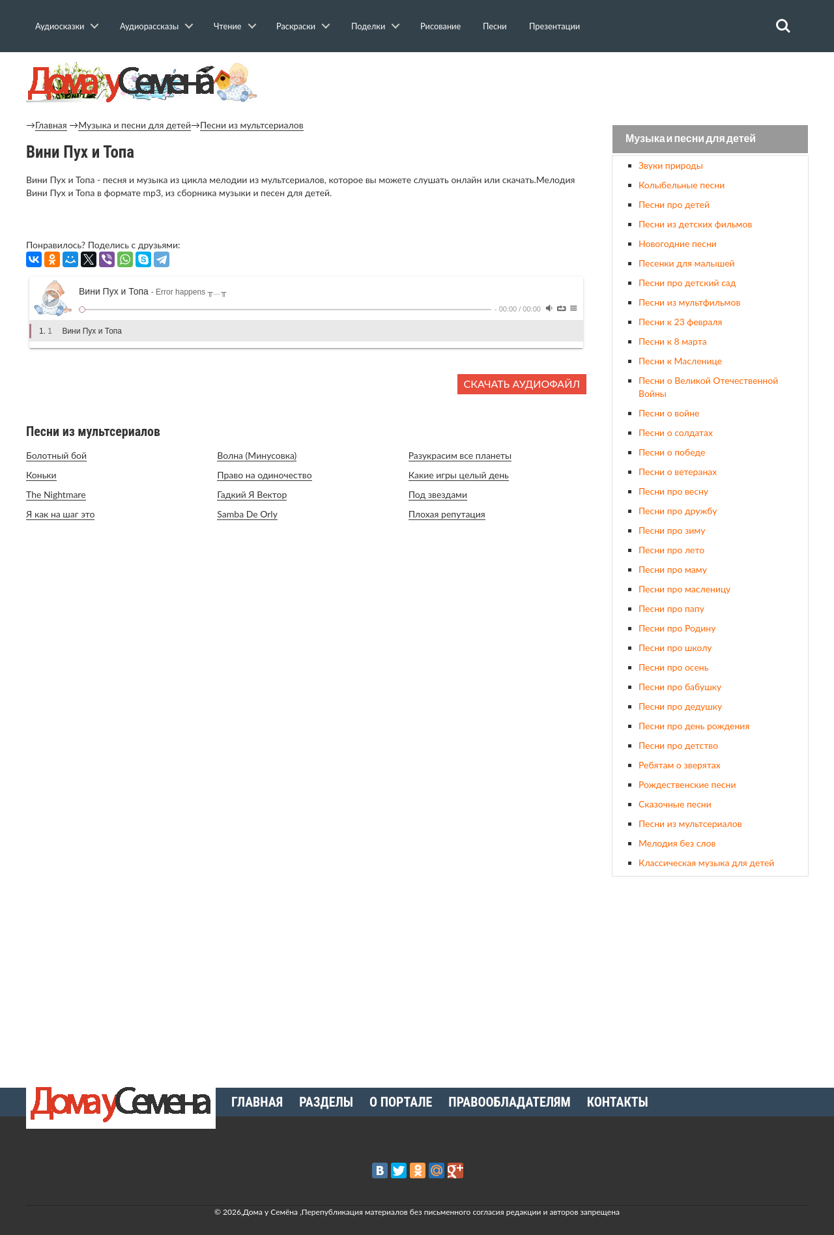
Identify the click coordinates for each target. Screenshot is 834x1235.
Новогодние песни (678, 243)
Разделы (326, 1102)
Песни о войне (669, 412)
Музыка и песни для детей (134, 124)
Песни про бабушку (680, 686)
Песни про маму (673, 569)
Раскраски (295, 26)
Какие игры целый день (459, 474)
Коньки (41, 474)
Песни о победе (672, 452)
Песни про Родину (677, 627)
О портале (400, 1102)
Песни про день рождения (694, 725)
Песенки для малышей (687, 263)
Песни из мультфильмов (689, 302)
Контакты (617, 1102)
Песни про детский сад (687, 282)
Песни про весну (673, 491)
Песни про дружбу (678, 510)
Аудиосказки (59, 26)
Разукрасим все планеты (460, 455)
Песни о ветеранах (678, 471)
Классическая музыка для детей (706, 862)
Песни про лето (671, 549)
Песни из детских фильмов (695, 223)
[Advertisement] (710, 976)
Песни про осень (673, 667)
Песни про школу (675, 647)
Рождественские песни (687, 784)
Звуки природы (671, 165)
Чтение (228, 26)
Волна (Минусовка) (256, 455)
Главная (51, 124)
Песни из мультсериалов (252, 124)
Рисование (440, 26)
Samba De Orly (247, 513)
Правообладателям (509, 1102)
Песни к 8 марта (673, 341)
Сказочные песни (675, 803)
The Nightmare (56, 494)
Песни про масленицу (684, 588)
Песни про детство (678, 745)
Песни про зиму (672, 530)
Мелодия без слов (677, 843)
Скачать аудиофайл (522, 383)
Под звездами (438, 494)
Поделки (368, 26)
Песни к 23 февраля (680, 321)
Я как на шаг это (60, 513)
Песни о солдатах (676, 432)
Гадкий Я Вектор (252, 494)
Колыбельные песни (682, 184)
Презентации (554, 26)
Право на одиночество (264, 474)
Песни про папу (671, 608)
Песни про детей (674, 204)
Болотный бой (56, 455)
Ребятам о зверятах (680, 764)
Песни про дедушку (680, 706)
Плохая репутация (447, 513)
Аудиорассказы (149, 26)
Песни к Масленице (680, 360)
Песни (495, 26)
